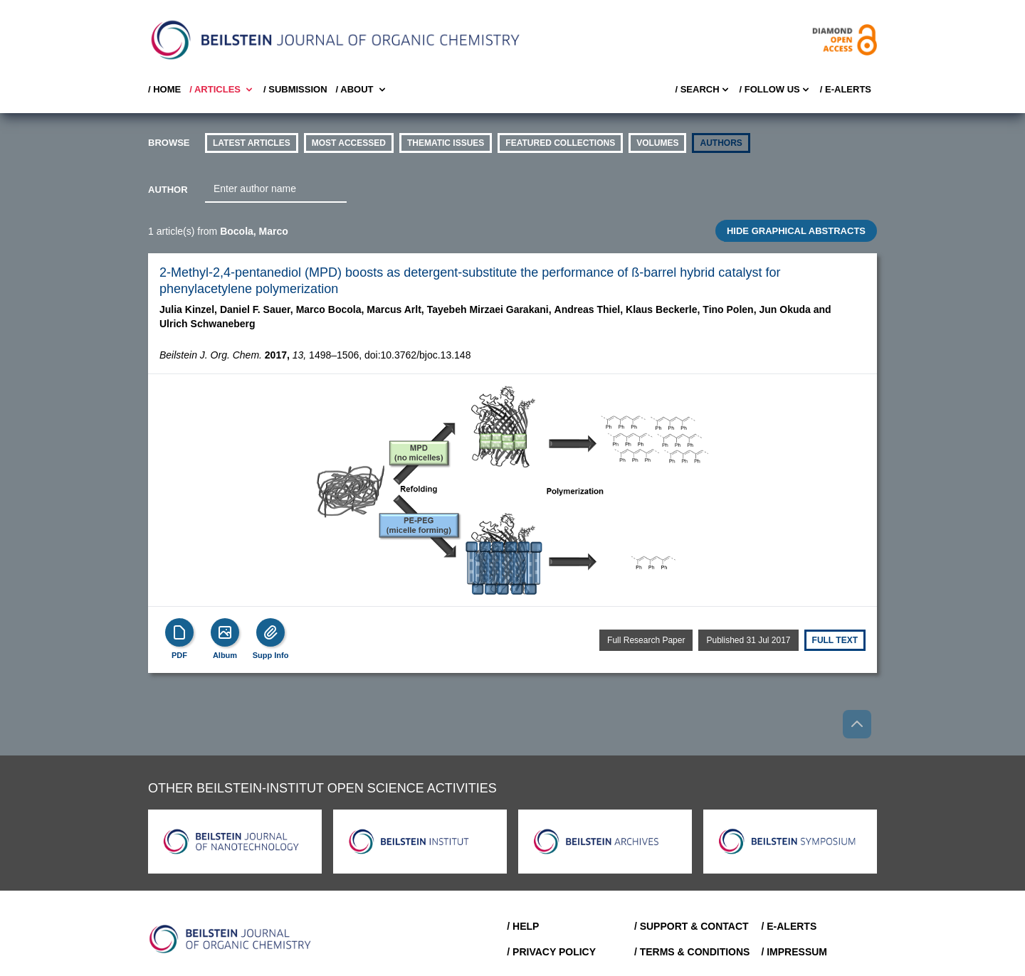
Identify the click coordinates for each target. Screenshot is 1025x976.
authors (721, 143)
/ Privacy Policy (551, 952)
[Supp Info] (270, 632)
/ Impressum (794, 952)
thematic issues (445, 143)
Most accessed (349, 143)
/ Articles (222, 89)
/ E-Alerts (845, 89)
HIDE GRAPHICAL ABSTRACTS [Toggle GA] (796, 231)
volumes (657, 143)
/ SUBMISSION (295, 89)
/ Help (523, 926)
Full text (835, 640)
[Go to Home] (230, 939)
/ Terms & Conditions (692, 952)
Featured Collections (560, 143)
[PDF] (179, 632)
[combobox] (276, 189)
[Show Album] (225, 632)
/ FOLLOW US (775, 89)
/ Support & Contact (691, 926)
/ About (362, 89)
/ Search (702, 89)
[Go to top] (857, 724)
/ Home (164, 89)
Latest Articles (251, 143)
